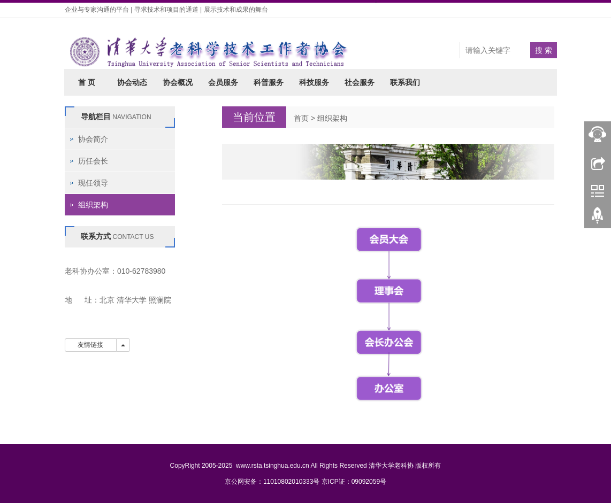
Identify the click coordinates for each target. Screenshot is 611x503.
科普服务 (269, 82)
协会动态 (132, 82)
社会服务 (360, 82)
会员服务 (223, 82)
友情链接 (91, 345)
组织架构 (332, 118)
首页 (301, 118)
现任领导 (93, 183)
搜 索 (543, 50)
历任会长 (93, 161)
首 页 (86, 82)
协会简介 (93, 139)
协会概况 (178, 82)
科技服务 (314, 82)
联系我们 (405, 82)
